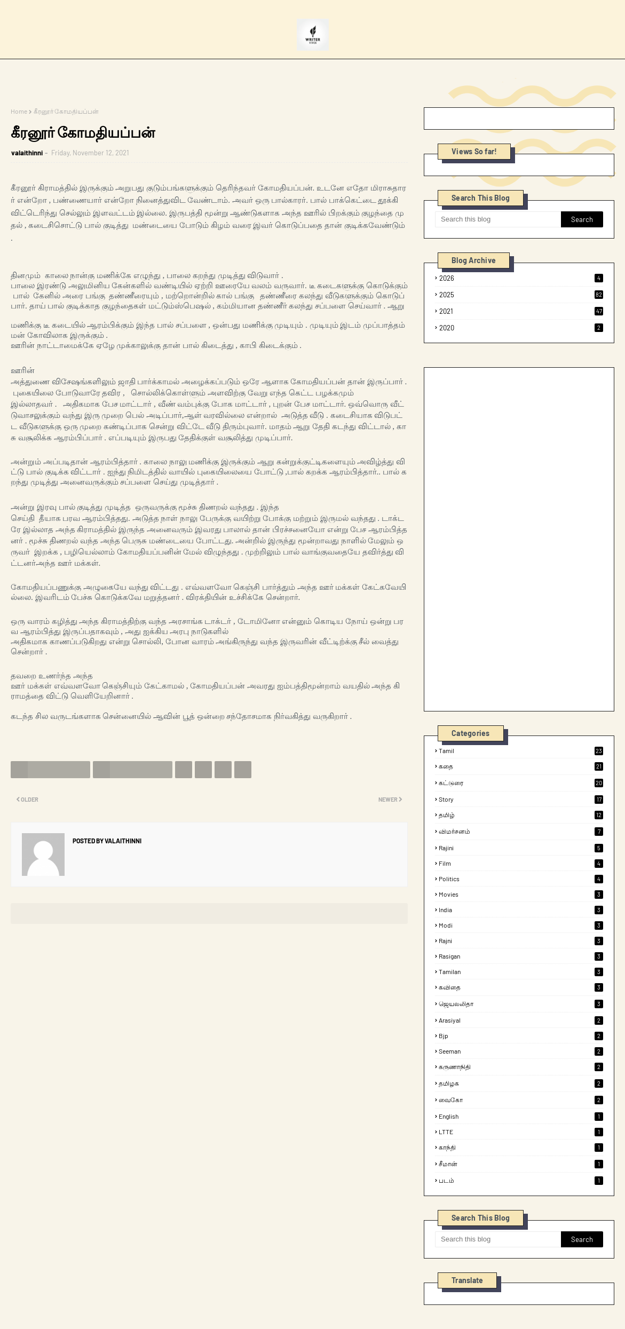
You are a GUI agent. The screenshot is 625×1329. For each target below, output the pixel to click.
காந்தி (521, 1147)
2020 (521, 327)
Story (521, 799)
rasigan (521, 956)
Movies (521, 894)
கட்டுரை (521, 783)
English (521, 1116)
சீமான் (521, 1164)
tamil (521, 750)
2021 (521, 311)
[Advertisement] (515, 538)
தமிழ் (521, 815)
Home (19, 111)
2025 (521, 294)
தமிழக (521, 1083)
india (521, 909)
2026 (521, 278)
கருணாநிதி (521, 1067)
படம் (521, 1180)
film (521, 863)
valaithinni (27, 152)
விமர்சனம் (521, 831)
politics (521, 878)
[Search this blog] (498, 219)
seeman (521, 1051)
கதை (521, 766)
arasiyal (521, 1020)
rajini (521, 847)
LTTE (521, 1131)
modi (521, 925)
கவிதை (521, 987)
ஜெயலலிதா (521, 1004)
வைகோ (521, 1100)
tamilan (521, 971)
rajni (521, 940)
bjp (521, 1035)
